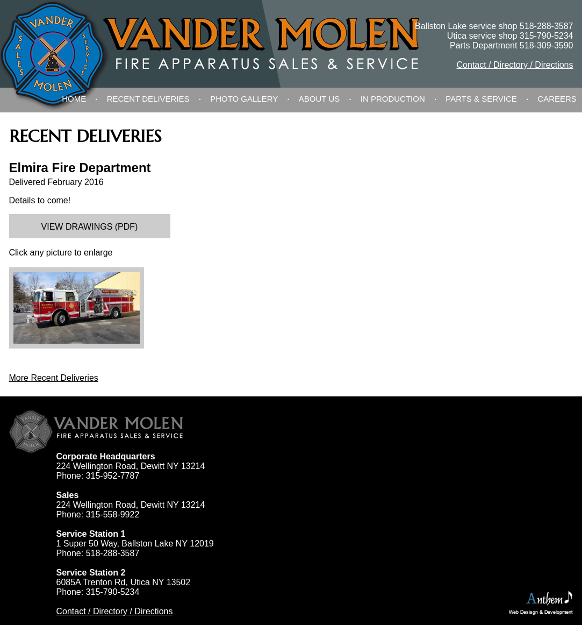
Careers (557, 98)
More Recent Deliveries (53, 377)
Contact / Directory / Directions (515, 64)
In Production (393, 98)
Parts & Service (481, 98)
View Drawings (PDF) (89, 226)
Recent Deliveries (148, 98)
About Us (319, 98)
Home (74, 98)
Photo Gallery (244, 98)
